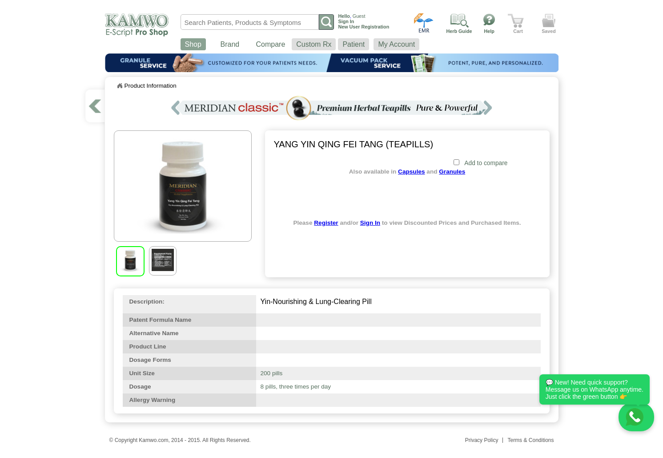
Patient (353, 44)
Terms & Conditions (530, 440)
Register (326, 222)
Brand (230, 44)
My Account (396, 44)
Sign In (370, 222)
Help (489, 31)
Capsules (411, 171)
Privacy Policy (481, 440)
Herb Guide (459, 31)
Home (119, 85)
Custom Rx (313, 44)
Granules (452, 171)
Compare (270, 44)
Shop (193, 44)
